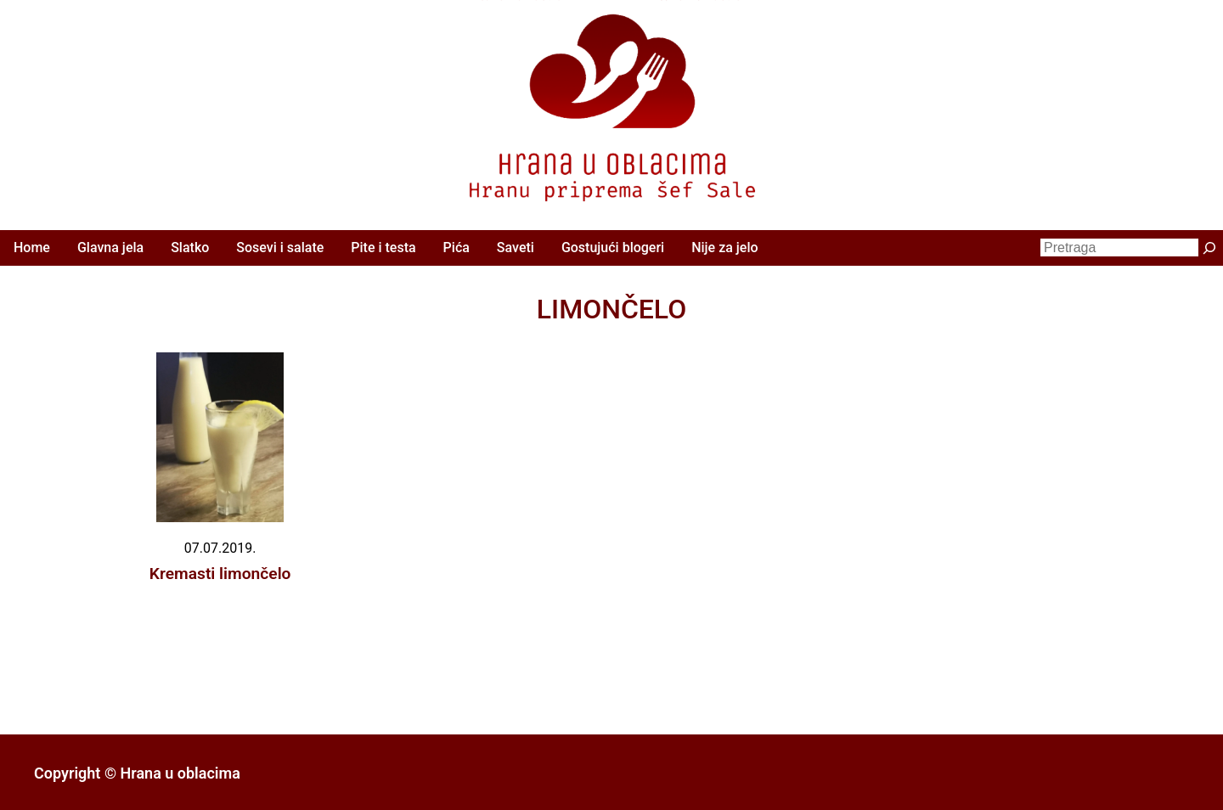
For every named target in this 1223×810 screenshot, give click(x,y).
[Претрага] (1209, 248)
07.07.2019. (220, 548)
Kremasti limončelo (220, 573)
